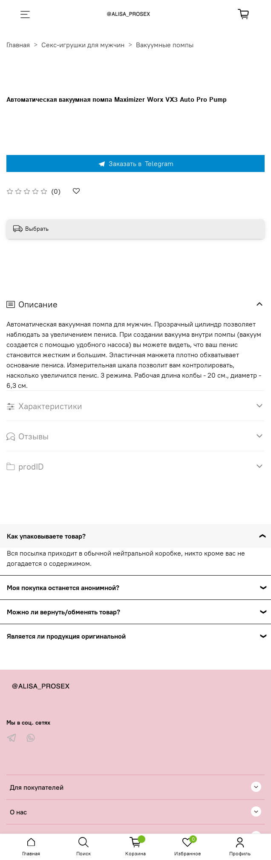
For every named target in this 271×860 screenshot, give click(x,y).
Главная (18, 44)
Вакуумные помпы (164, 44)
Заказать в (135, 163)
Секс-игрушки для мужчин (82, 44)
